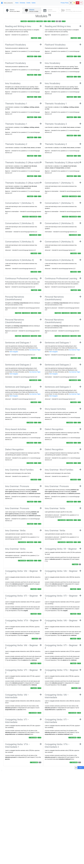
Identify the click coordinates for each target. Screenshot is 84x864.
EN (77, 3)
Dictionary (22, 3)
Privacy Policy (64, 3)
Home (17, 3)
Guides (33, 3)
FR (81, 3)
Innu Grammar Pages (35, 350)
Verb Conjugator (13, 351)
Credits (28, 3)
